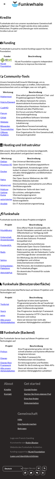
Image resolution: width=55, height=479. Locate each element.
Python (3, 351)
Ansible (3, 203)
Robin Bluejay (32, 442)
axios (2, 315)
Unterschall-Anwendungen (7, 238)
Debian (3, 161)
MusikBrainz (6, 230)
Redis (2, 252)
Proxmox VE (6, 164)
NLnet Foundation (6, 63)
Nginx (3, 179)
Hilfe (20, 419)
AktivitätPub (6, 272)
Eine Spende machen (27, 424)
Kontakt (8, 394)
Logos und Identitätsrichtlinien (24, 456)
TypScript (4, 304)
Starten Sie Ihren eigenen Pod (37, 394)
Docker (3, 171)
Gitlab (3, 117)
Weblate (4, 122)
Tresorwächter (7, 129)
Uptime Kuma (3, 193)
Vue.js (3, 311)
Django (3, 358)
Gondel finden (30, 389)
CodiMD (4, 107)
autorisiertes (6, 199)
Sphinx (3, 260)
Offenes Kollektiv (4, 133)
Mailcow (4, 189)
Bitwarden (5, 126)
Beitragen (22, 428)
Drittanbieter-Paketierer (6, 266)
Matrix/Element (7, 102)
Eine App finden (31, 398)
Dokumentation (31, 403)
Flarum (3, 113)
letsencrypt (5, 185)
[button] (4, 4)
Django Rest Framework (6, 363)
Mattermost (6, 96)
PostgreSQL (5, 245)
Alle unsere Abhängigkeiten (7, 320)
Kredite (7, 389)
